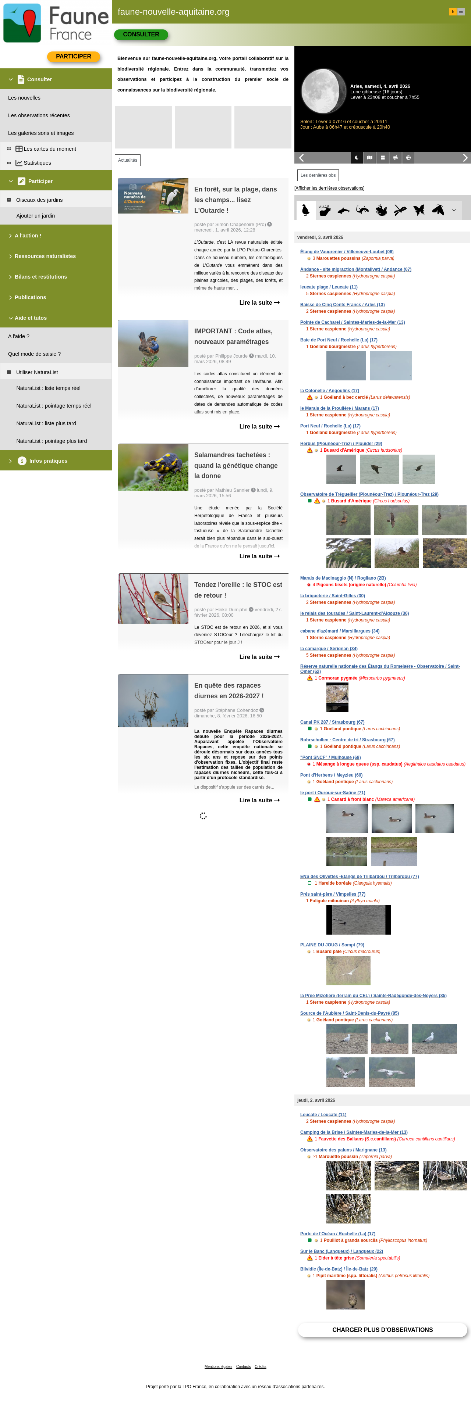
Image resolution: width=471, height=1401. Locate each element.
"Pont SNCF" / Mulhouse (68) (330, 757)
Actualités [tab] (127, 160)
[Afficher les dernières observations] (329, 188)
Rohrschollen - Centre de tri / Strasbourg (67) (347, 739)
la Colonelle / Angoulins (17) (329, 390)
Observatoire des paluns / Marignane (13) (343, 1150)
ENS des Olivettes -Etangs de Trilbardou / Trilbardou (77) (359, 876)
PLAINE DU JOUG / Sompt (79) (332, 944)
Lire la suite (260, 302)
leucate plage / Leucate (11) (329, 287)
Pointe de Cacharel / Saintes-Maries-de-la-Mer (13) (352, 322)
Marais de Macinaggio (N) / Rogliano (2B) (343, 578)
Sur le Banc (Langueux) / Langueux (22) (341, 1251)
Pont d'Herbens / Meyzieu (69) (331, 775)
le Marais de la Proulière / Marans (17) (339, 408)
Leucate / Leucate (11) (323, 1114)
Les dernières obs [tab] (318, 175)
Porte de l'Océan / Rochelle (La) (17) (337, 1233)
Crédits (260, 1367)
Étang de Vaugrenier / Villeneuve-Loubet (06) (347, 251)
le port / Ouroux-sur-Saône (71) (332, 792)
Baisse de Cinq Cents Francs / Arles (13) (342, 304)
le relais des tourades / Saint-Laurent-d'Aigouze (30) (354, 613)
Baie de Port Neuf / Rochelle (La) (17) (339, 340)
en (461, 12)
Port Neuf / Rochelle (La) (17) (330, 426)
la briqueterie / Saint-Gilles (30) (332, 595)
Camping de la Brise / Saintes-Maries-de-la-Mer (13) (354, 1132)
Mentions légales (218, 1367)
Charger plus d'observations (382, 1330)
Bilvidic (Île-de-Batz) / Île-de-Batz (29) (339, 1269)
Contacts (243, 1367)
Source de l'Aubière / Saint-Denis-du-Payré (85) (349, 1013)
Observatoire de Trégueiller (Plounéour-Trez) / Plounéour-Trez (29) (369, 494)
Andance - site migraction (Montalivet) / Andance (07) (355, 269)
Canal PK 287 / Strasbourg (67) (332, 722)
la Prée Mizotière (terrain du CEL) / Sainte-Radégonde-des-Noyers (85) (373, 995)
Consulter (141, 34)
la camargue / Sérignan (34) (329, 648)
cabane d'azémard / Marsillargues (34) (340, 631)
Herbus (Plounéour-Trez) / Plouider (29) (341, 443)
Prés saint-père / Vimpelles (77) (332, 894)
